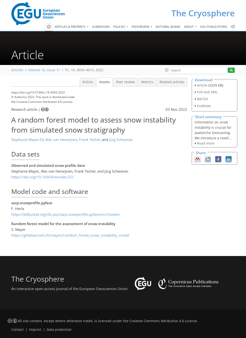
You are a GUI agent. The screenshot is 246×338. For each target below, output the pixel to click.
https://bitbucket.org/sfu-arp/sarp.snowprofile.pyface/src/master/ (65, 214)
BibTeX (202, 99)
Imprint (35, 329)
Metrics (147, 82)
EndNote (204, 106)
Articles (17, 70)
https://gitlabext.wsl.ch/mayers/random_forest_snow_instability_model (70, 235)
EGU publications (213, 27)
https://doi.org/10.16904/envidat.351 (42, 177)
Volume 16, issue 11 (44, 70)
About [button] (189, 27)
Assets (104, 82)
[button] (166, 70)
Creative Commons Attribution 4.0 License (163, 321)
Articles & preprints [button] (70, 27)
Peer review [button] (141, 27)
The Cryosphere (203, 13)
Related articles (172, 82)
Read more (206, 143)
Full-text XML (207, 92)
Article (87, 82)
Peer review (125, 82)
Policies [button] (119, 27)
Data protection (59, 329)
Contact (17, 329)
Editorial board (168, 27)
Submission (101, 27)
